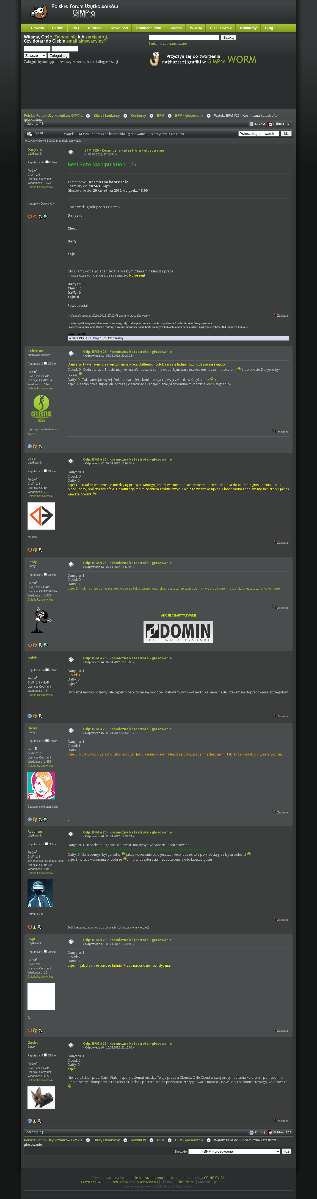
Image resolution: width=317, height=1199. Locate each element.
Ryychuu (34, 831)
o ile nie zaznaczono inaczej (153, 1177)
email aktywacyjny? (86, 41)
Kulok (32, 657)
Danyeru (34, 149)
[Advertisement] (127, 93)
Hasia (32, 728)
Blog (269, 28)
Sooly (32, 562)
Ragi (31, 939)
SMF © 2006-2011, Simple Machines (135, 1182)
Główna (37, 28)
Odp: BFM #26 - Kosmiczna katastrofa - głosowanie (127, 351)
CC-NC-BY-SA (214, 1177)
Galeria (175, 28)
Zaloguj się (65, 37)
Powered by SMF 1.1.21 (96, 1182)
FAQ (75, 28)
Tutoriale (95, 28)
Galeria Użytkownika (40, 187)
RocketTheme (184, 1182)
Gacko (32, 1042)
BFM (160, 116)
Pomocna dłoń (148, 28)
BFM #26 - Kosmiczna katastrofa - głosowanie (124, 150)
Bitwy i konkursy (106, 116)
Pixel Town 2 (221, 28)
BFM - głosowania (189, 116)
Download (119, 28)
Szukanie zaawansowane (168, 43)
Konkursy (248, 28)
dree (31, 458)
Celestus (35, 350)
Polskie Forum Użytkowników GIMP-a (53, 116)
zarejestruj (96, 37)
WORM (196, 28)
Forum (58, 28)
